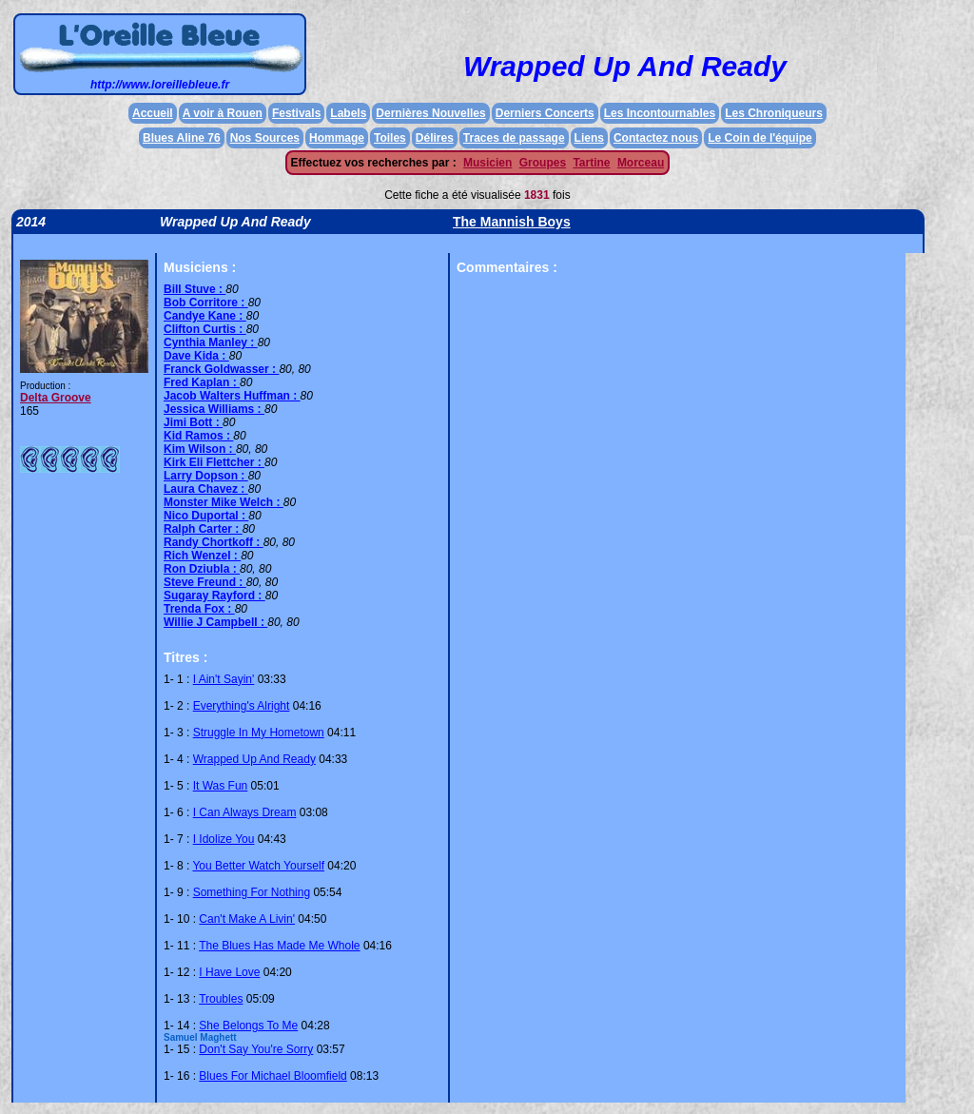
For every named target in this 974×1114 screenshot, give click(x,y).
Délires (435, 138)
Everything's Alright (241, 706)
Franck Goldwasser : (221, 369)
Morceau (640, 162)
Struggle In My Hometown (258, 732)
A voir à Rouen (223, 113)
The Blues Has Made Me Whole (279, 945)
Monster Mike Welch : (223, 502)
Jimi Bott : (193, 422)
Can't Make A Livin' (247, 919)
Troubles (221, 999)
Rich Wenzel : (202, 555)
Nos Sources (265, 138)
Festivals (296, 113)
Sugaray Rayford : (214, 595)
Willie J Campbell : (215, 622)
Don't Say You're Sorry (256, 1049)
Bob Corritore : (206, 302)
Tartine (591, 162)
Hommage (336, 138)
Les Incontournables (659, 113)
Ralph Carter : (203, 529)
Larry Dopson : (206, 475)
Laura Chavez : (206, 489)
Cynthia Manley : (211, 342)
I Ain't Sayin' (224, 679)
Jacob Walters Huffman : (232, 395)
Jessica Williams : (214, 409)
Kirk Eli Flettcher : (214, 462)
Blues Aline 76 (182, 138)
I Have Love (229, 972)
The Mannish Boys (512, 221)
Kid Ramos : (198, 435)
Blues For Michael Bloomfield (272, 1076)
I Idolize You (224, 839)
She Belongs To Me (248, 1025)
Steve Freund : (205, 582)
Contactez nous (656, 138)
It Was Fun (220, 785)
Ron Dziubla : (202, 569)
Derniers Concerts (545, 113)
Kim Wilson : (200, 449)
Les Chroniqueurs (774, 113)
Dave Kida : (196, 355)
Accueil (152, 113)
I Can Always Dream (245, 812)
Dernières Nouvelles (430, 113)
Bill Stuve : (194, 289)
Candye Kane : (205, 315)
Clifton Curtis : (205, 329)
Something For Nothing (251, 892)
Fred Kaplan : (202, 382)
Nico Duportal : (206, 515)
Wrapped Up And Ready (254, 759)
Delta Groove (55, 397)
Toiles (390, 138)
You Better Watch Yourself (258, 865)
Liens (589, 138)
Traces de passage (514, 138)
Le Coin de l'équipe (760, 138)
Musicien (487, 162)
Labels (348, 113)
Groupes (542, 162)
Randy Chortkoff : (213, 542)
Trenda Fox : (199, 609)
